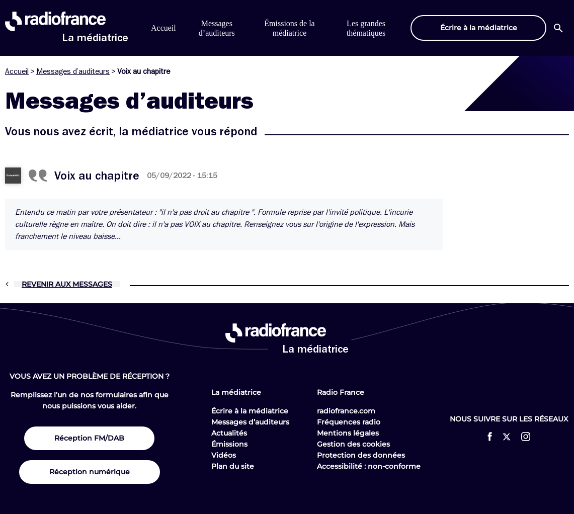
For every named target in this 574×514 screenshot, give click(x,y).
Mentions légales (348, 433)
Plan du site (232, 466)
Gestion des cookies (353, 444)
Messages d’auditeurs (73, 71)
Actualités (229, 433)
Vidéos (223, 455)
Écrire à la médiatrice (249, 410)
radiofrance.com (346, 410)
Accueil (163, 28)
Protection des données (361, 455)
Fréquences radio (348, 421)
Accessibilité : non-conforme (369, 466)
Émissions (229, 444)
